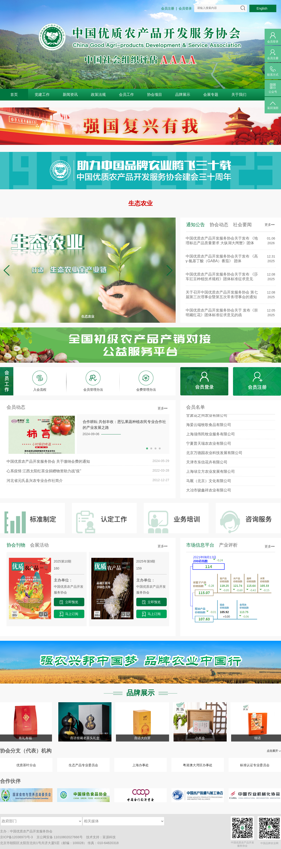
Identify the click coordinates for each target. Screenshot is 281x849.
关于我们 (238, 95)
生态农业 (140, 203)
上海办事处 (140, 765)
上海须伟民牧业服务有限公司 (210, 437)
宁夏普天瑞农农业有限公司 (208, 446)
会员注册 (167, 8)
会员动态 (16, 407)
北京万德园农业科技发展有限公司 (214, 455)
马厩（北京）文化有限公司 (208, 483)
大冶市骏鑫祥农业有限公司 (208, 493)
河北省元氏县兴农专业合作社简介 (35, 481)
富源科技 (109, 837)
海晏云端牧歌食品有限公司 (208, 427)
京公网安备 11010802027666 (58, 837)
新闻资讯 (70, 95)
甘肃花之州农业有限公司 (206, 418)
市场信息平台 (200, 545)
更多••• (270, 224)
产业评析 (228, 545)
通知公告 (195, 224)
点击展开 (274, 750)
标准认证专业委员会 (255, 765)
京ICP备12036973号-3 (16, 837)
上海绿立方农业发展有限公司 (210, 474)
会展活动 (39, 545)
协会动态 (219, 224)
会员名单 (195, 407)
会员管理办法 (93, 389)
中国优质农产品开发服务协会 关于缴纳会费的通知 (48, 461)
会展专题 (210, 95)
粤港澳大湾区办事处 (197, 765)
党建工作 (42, 95)
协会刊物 (16, 545)
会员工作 (126, 95)
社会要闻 (242, 224)
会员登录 (185, 8)
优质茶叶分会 (26, 765)
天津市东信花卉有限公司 (206, 465)
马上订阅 (69, 614)
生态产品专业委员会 (83, 765)
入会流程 (39, 389)
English (263, 8)
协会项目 (154, 95)
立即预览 (69, 602)
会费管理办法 (146, 389)
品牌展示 (182, 95)
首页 (14, 95)
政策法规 (98, 95)
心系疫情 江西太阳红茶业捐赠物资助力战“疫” (44, 471)
